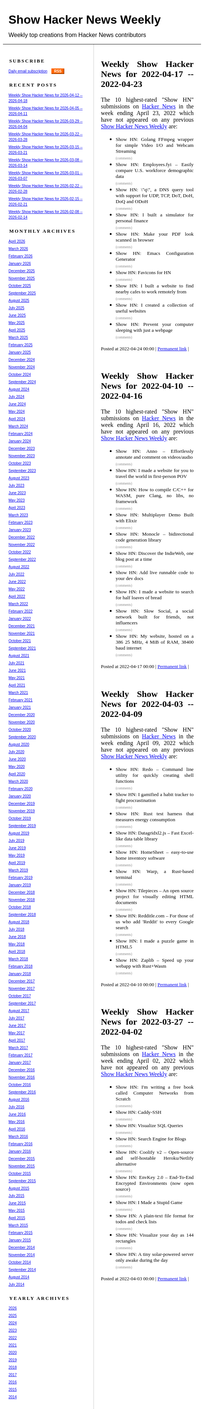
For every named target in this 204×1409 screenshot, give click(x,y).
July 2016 (16, 1107)
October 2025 (19, 286)
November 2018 (21, 900)
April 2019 (16, 863)
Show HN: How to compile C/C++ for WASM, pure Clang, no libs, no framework (155, 495)
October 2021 (19, 641)
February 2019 (20, 878)
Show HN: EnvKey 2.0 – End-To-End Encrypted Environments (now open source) (155, 1183)
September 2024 (22, 382)
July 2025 (16, 308)
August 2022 (18, 567)
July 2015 (16, 1196)
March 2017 (18, 1048)
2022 (12, 1338)
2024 (12, 1323)
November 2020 (21, 722)
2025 (12, 1316)
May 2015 (16, 1211)
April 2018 (16, 952)
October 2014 (19, 1262)
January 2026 (19, 264)
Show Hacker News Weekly (84, 19)
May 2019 (16, 855)
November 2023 (21, 456)
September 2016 (22, 1092)
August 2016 (18, 1100)
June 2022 (17, 582)
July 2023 (16, 485)
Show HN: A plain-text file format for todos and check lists (155, 1218)
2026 (12, 1308)
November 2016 (21, 1077)
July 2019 (16, 841)
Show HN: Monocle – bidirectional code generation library (155, 537)
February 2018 (20, 966)
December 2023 (21, 448)
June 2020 (17, 759)
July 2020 (16, 752)
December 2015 (21, 1159)
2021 (12, 1345)
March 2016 (18, 1137)
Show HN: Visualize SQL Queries (149, 1125)
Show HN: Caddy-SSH (139, 1112)
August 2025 (18, 301)
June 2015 (17, 1203)
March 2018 (18, 959)
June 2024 (17, 404)
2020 (12, 1353)
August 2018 (18, 922)
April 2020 (16, 774)
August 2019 (18, 833)
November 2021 (21, 633)
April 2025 (16, 330)
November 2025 (21, 278)
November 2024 (21, 367)
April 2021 (16, 685)
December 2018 (21, 892)
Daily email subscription (27, 71)
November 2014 (21, 1255)
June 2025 (17, 315)
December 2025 (21, 271)
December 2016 (21, 1070)
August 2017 (18, 1011)
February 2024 (20, 434)
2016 (12, 1382)
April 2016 (16, 1129)
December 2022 (21, 537)
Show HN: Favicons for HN (143, 272)
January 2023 (19, 530)
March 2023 (18, 515)
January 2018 (19, 974)
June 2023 (17, 493)
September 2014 (22, 1270)
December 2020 (21, 715)
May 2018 (16, 944)
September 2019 (22, 826)
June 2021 (17, 670)
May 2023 (16, 500)
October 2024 (19, 375)
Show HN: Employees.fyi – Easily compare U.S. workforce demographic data (155, 170)
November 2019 (21, 811)
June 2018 (17, 937)
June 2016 (17, 1114)
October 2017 (19, 996)
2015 (12, 1390)
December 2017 (21, 981)
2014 (12, 1397)
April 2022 (16, 596)
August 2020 (18, 744)
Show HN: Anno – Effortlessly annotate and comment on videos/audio (155, 454)
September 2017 (22, 1003)
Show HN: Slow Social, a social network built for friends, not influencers (155, 617)
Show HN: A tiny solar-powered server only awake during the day (155, 1257)
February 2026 (20, 256)
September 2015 (22, 1181)
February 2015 (20, 1233)
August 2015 (18, 1188)
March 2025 (18, 338)
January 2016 (19, 1151)
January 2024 (19, 441)
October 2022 (19, 552)
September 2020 (22, 737)
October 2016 (19, 1085)
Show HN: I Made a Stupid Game (149, 1202)
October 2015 (19, 1174)
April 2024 (16, 419)
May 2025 (16, 323)
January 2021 (19, 707)
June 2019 (17, 848)
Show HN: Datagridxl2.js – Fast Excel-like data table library (155, 836)
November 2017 (21, 989)
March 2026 (18, 249)
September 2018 (22, 915)
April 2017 (16, 1040)
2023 (12, 1330)
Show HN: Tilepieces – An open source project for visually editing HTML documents (155, 896)
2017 (12, 1375)
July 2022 (16, 574)
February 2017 (20, 1055)
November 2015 (21, 1166)
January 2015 (19, 1240)
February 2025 (20, 345)
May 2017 (16, 1033)
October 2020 (19, 730)
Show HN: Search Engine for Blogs (151, 1139)
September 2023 (22, 471)
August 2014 (18, 1277)
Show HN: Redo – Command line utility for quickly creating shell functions (155, 775)
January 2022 (19, 619)
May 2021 (16, 678)
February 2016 (20, 1144)
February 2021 (20, 700)
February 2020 (20, 789)
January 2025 (19, 352)
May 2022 (16, 589)
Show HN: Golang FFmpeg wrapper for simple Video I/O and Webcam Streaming (155, 145)
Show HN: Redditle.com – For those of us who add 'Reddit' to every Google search (155, 921)
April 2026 (16, 241)
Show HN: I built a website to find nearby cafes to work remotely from (155, 288)
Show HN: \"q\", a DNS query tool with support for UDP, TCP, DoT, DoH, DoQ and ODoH (155, 195)
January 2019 (19, 885)
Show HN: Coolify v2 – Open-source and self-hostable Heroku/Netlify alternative (155, 1158)
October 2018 (19, 907)
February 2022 (20, 611)
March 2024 (18, 426)
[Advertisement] (154, 1344)
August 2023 (18, 478)
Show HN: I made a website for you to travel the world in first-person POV (155, 473)
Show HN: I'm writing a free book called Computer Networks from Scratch (155, 1093)
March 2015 (18, 1225)
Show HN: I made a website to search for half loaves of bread (155, 594)
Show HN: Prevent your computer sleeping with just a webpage (155, 327)
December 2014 (21, 1247)
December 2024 (21, 360)
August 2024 (18, 389)
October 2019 (19, 818)
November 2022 (21, 545)
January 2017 (19, 1063)
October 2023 (19, 463)
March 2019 (18, 870)
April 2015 (16, 1218)
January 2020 (19, 796)
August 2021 (18, 656)
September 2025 (22, 293)
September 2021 (22, 648)
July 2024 (16, 397)
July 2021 (16, 663)
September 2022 (22, 559)
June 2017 (17, 1026)
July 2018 (16, 929)
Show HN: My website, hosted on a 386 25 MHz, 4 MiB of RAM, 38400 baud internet (155, 642)
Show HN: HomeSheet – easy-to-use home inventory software (155, 855)
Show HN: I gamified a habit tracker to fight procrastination (155, 797)
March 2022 (18, 604)
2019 (12, 1360)
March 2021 (18, 693)
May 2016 (16, 1122)
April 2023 (16, 508)
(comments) (124, 158)
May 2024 (16, 411)
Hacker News (159, 106)
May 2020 (16, 767)
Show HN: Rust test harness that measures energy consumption (155, 816)
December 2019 (21, 804)
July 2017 (16, 1018)
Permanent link (172, 348)
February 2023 (20, 522)
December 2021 (21, 626)
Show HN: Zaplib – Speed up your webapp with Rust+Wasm (155, 963)
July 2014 (16, 1284)
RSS (58, 71)
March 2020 (18, 781)
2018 (12, 1367)
